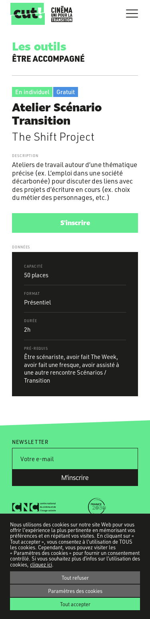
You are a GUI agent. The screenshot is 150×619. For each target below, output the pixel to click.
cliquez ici (41, 564)
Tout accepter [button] (75, 604)
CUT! (27, 14)
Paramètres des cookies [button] (75, 590)
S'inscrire (75, 223)
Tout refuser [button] (75, 577)
